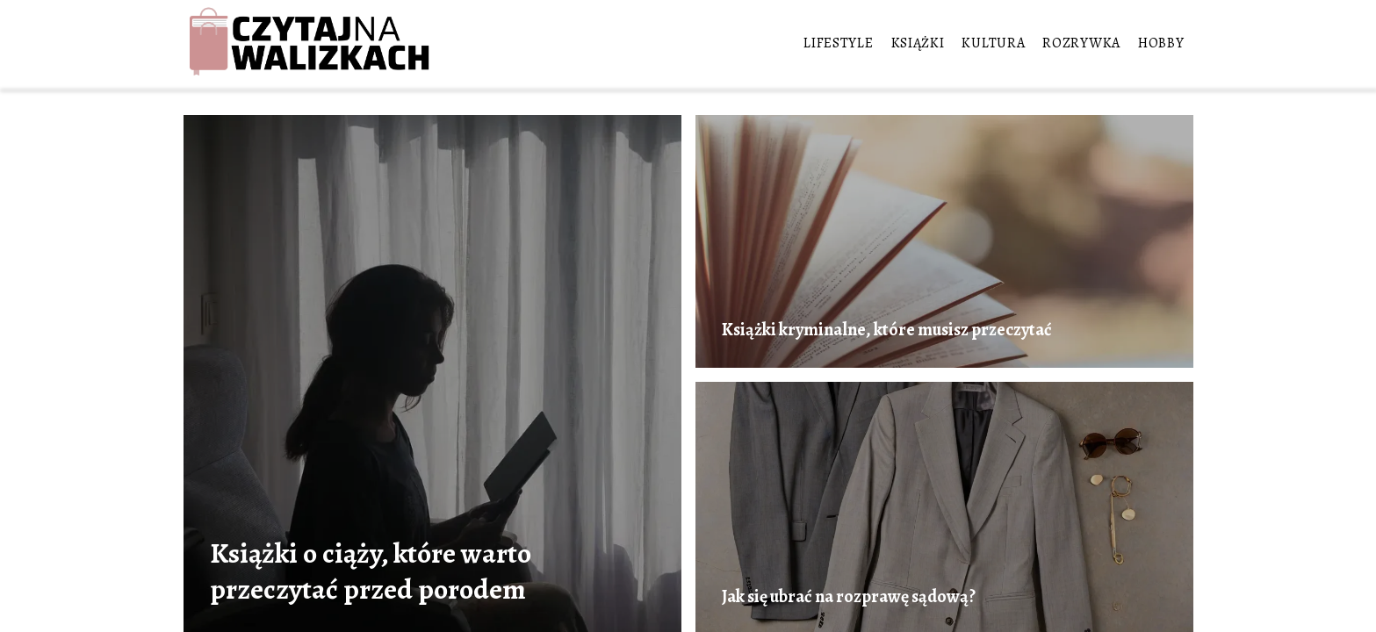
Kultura (993, 43)
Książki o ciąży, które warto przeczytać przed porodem (370, 571)
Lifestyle (838, 43)
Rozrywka (1081, 43)
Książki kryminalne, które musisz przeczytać (887, 330)
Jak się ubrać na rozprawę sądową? (849, 596)
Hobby (1161, 43)
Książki (918, 43)
